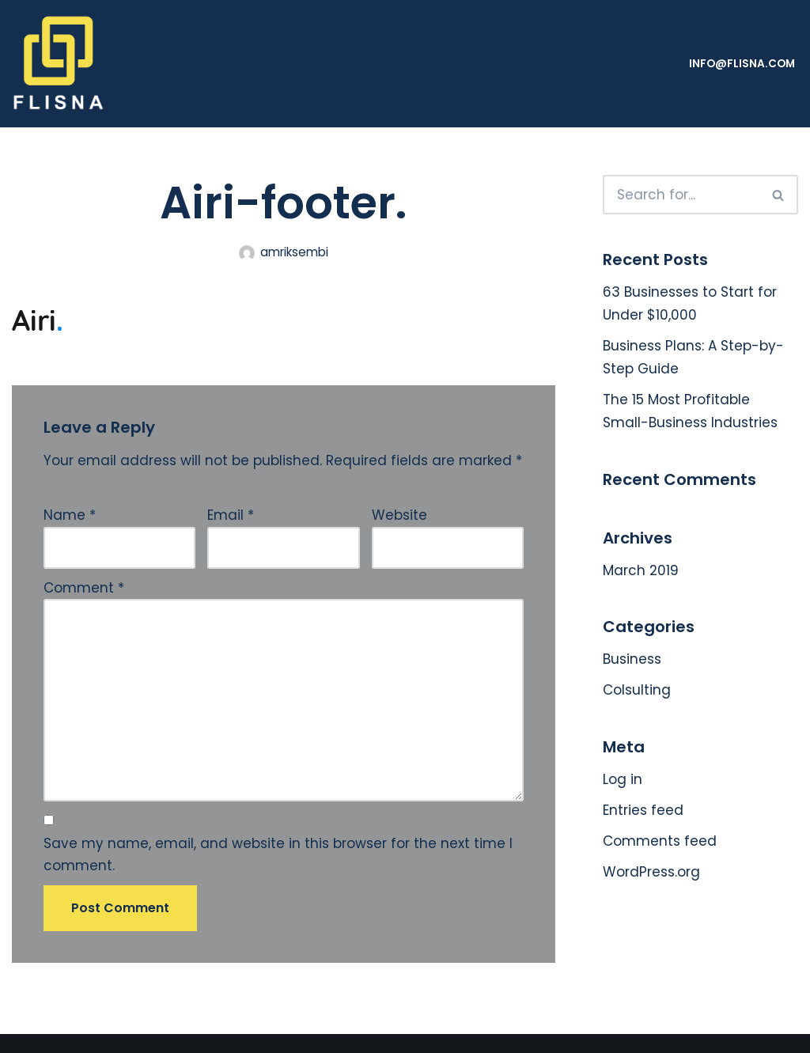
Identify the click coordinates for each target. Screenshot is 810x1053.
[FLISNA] (59, 63)
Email (230, 515)
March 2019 (641, 570)
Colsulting (637, 689)
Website (399, 515)
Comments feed (660, 840)
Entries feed (643, 810)
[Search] (681, 194)
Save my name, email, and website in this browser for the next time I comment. (278, 855)
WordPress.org (651, 871)
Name (70, 515)
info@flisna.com (742, 63)
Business (632, 659)
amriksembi (294, 252)
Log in (622, 779)
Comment (84, 587)
